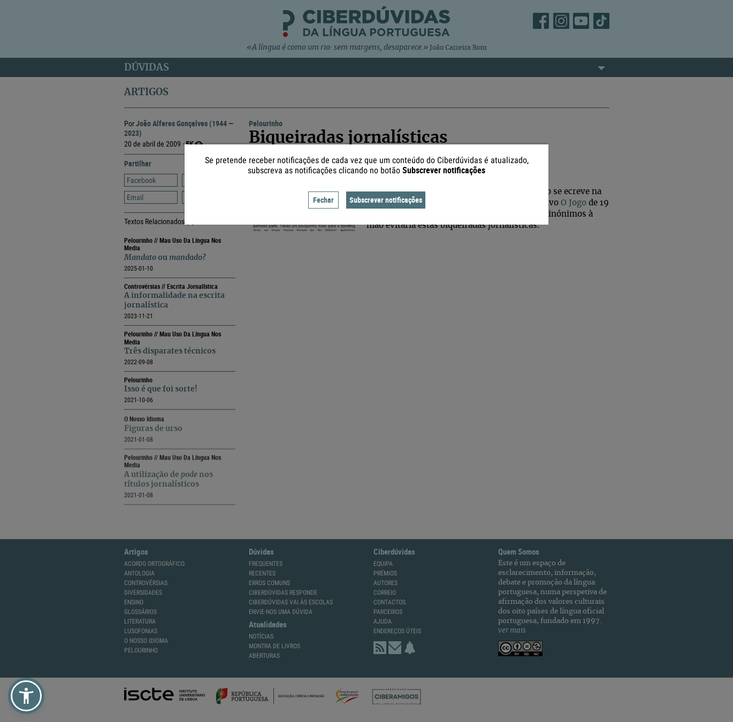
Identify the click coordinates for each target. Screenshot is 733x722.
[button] (26, 695)
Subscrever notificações (385, 200)
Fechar (323, 200)
